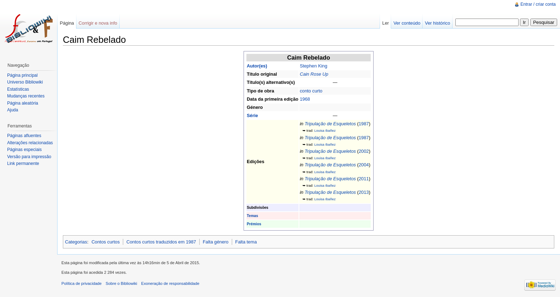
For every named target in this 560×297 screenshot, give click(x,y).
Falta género (216, 242)
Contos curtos (105, 242)
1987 (364, 123)
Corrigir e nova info (98, 23)
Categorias (76, 242)
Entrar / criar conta (538, 4)
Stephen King (313, 66)
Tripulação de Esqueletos (330, 123)
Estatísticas (18, 89)
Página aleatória (22, 103)
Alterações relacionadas (30, 142)
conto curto (311, 91)
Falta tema (246, 242)
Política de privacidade (81, 283)
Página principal (22, 75)
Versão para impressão (29, 156)
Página (67, 23)
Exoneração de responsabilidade (170, 283)
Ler (385, 23)
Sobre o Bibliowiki (121, 283)
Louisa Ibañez (325, 130)
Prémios (254, 224)
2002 (364, 151)
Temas (252, 216)
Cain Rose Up (314, 74)
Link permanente (23, 163)
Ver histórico (437, 23)
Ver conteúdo (407, 23)
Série (252, 115)
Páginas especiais (24, 149)
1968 (305, 99)
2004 (364, 164)
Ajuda (12, 109)
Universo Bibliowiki (25, 82)
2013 (364, 192)
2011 (364, 178)
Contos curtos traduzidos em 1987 (161, 242)
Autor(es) (257, 66)
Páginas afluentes (24, 135)
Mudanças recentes (26, 96)
